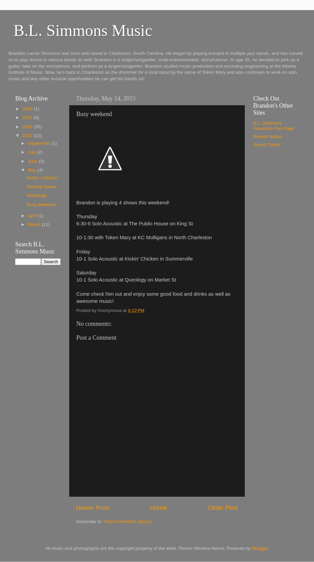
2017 (28, 117)
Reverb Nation (267, 136)
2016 (28, 126)
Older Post (223, 507)
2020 (28, 108)
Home (158, 507)
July (32, 152)
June (33, 161)
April (33, 215)
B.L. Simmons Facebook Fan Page (273, 125)
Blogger (259, 548)
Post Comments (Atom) (127, 521)
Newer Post (92, 507)
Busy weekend (41, 204)
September (39, 143)
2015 (28, 135)
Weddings (37, 195)
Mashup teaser (42, 186)
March (35, 224)
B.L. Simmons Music (83, 30)
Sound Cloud (266, 144)
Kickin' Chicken (42, 177)
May (32, 170)
